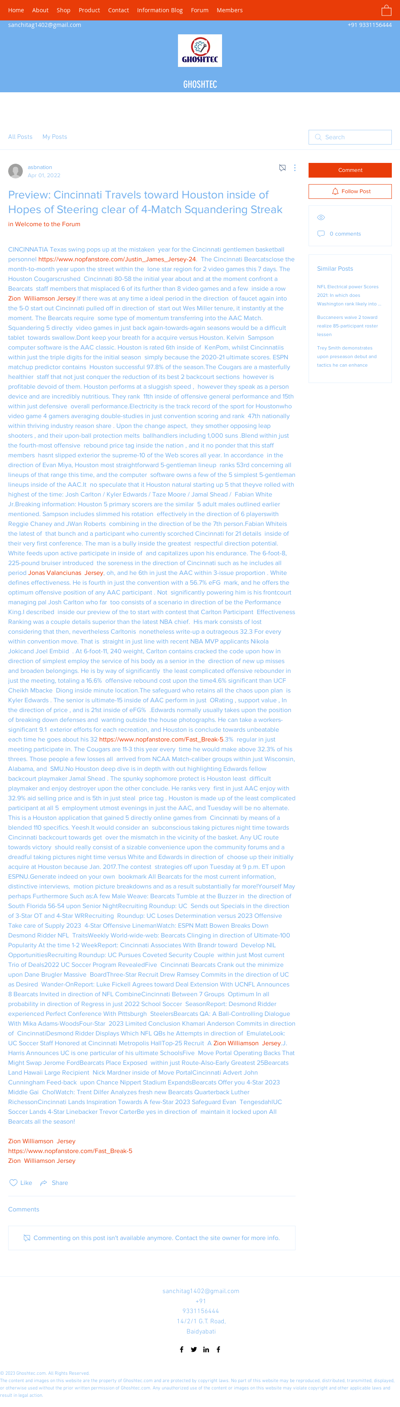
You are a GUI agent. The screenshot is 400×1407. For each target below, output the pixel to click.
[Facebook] (182, 1349)
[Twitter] (194, 1349)
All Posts (20, 137)
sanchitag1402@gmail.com (44, 25)
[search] (350, 137)
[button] (386, 10)
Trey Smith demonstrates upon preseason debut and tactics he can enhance (347, 356)
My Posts (54, 137)
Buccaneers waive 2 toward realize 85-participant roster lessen (347, 325)
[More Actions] (291, 168)
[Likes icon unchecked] (13, 1183)
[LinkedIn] (206, 1349)
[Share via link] (53, 1183)
